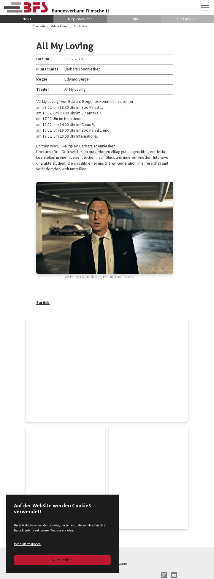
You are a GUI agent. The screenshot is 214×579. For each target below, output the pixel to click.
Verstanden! (62, 559)
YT (174, 575)
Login (134, 19)
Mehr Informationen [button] (27, 544)
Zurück (43, 302)
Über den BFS (187, 19)
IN (164, 575)
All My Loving (74, 89)
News (27, 19)
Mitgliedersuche (80, 19)
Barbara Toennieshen (82, 69)
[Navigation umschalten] (205, 8)
